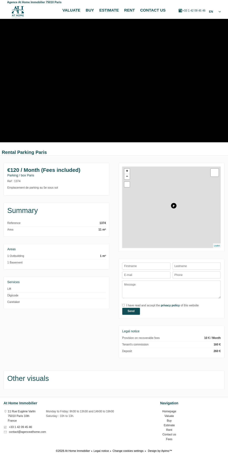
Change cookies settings (127, 450)
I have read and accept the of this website (162, 305)
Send (131, 311)
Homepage (18, 12)
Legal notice (101, 450)
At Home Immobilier (20, 403)
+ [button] (127, 171)
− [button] (127, 176)
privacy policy (170, 305)
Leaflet (217, 246)
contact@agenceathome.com (27, 431)
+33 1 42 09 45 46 (193, 10)
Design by (159, 450)
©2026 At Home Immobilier (73, 450)
